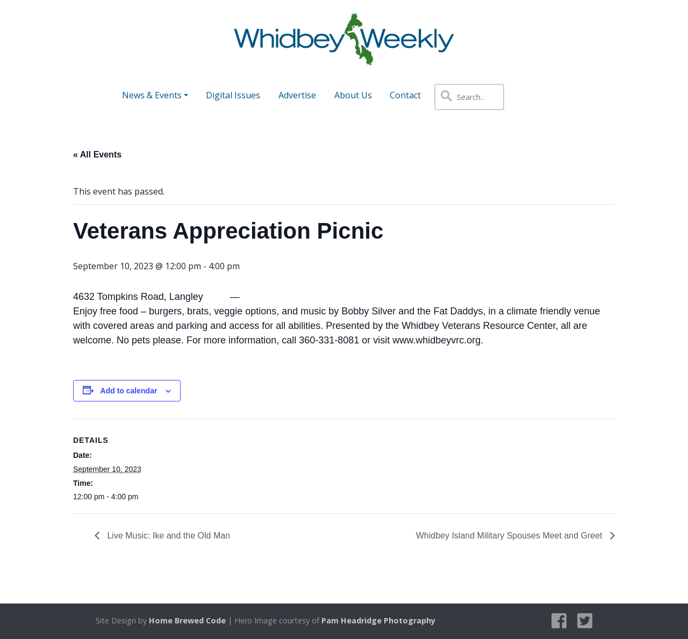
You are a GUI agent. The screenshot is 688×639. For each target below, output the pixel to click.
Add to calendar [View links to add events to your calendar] (129, 390)
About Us (353, 95)
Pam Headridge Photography (378, 620)
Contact (405, 95)
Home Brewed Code (187, 620)
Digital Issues (233, 95)
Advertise (297, 95)
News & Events (152, 95)
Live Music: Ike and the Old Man (167, 535)
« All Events (97, 154)
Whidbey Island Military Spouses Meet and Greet (510, 535)
